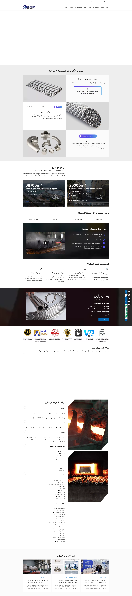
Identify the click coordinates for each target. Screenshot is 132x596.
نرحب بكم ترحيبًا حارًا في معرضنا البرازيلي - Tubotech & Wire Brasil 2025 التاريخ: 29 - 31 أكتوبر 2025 (67, 581)
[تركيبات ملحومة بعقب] (44, 143)
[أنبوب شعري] (87, 116)
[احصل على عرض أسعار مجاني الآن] (88, 136)
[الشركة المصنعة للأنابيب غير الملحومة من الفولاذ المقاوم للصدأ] (44, 193)
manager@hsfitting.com (44, 106)
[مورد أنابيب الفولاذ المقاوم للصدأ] (88, 91)
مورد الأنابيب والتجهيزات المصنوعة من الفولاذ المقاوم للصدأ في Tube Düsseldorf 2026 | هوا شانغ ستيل (37, 581)
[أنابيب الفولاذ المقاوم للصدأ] (44, 88)
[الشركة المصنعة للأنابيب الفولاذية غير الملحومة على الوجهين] (88, 193)
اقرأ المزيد (104, 319)
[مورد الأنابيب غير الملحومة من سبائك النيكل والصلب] (66, 335)
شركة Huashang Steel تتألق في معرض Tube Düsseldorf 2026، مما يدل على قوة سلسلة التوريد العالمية (95, 581)
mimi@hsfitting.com (31, 106)
